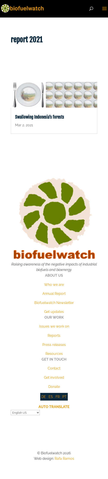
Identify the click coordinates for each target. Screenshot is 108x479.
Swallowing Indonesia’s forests (39, 117)
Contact (54, 368)
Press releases (54, 345)
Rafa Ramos (64, 458)
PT (64, 397)
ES (51, 397)
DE (43, 397)
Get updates (54, 312)
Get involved (54, 377)
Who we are (54, 285)
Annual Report (54, 294)
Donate (54, 387)
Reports (54, 335)
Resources (54, 354)
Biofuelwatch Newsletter (54, 303)
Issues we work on (54, 326)
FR (58, 397)
